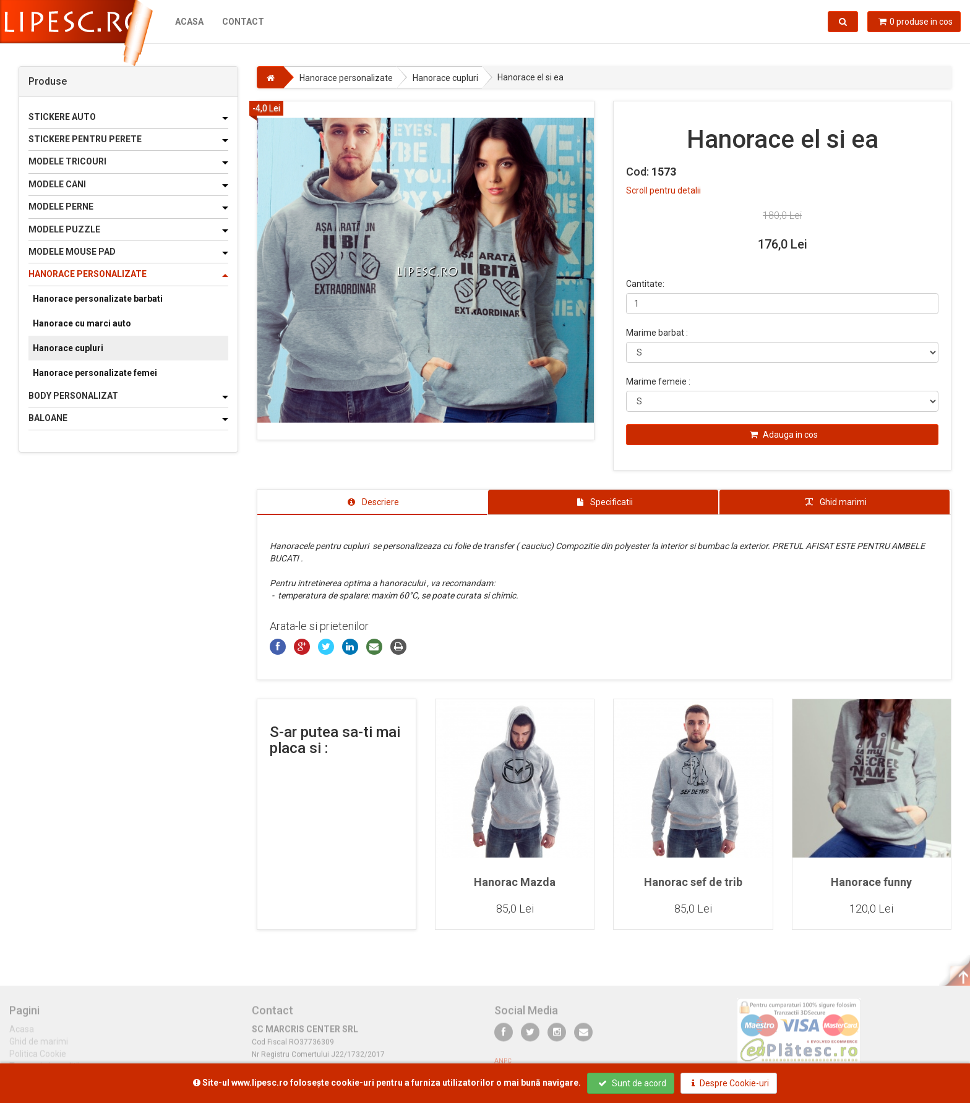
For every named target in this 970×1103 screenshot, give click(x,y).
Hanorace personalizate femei (95, 373)
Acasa (189, 22)
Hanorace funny (871, 881)
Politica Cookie (37, 1059)
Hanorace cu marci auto (82, 323)
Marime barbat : (657, 333)
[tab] (372, 502)
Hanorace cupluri (68, 348)
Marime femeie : (658, 381)
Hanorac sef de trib (693, 881)
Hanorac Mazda (515, 881)
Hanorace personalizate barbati (98, 299)
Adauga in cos (784, 435)
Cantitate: (645, 284)
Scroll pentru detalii (663, 190)
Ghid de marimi (38, 1047)
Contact (243, 22)
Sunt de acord (632, 1083)
